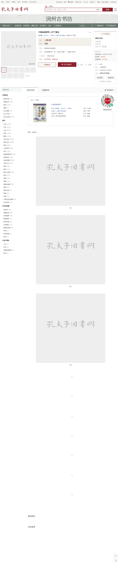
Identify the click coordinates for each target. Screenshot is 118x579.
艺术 (7, 127)
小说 (7, 130)
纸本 (6, 253)
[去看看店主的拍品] (105, 81)
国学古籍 (7, 190)
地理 (6, 178)
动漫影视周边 (8, 250)
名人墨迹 (7, 111)
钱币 (6, 237)
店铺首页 (18, 25)
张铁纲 (57, 108)
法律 (6, 196)
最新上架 (34, 25)
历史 (7, 133)
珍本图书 (43, 25)
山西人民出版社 (60, 35)
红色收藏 (7, 234)
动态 (49, 25)
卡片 (6, 244)
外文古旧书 (8, 117)
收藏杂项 (8, 213)
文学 (7, 124)
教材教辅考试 (9, 154)
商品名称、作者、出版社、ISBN (56, 9)
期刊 (7, 105)
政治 (6, 175)
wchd (100, 64)
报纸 (6, 108)
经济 (6, 169)
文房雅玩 (7, 225)
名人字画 (7, 114)
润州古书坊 (99, 38)
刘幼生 (52, 35)
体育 (6, 166)
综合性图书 (8, 160)
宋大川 (46, 35)
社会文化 (8, 139)
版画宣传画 (8, 228)
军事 (6, 181)
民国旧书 (8, 102)
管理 (6, 187)
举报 (90, 32)
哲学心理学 (8, 172)
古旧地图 (7, 216)
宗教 (37, 100)
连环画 (7, 210)
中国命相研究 (56, 104)
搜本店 (83, 26)
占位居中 (14, 9)
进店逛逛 (100, 78)
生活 (6, 151)
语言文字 (8, 163)
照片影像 (7, 222)
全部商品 (26, 25)
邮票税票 (7, 219)
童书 (6, 145)
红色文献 (7, 202)
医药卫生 (8, 142)
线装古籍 (7, 99)
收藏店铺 (110, 78)
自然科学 (8, 157)
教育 (7, 136)
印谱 (6, 231)
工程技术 (8, 148)
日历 (6, 247)
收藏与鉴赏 (8, 184)
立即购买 (47, 65)
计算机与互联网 (9, 199)
